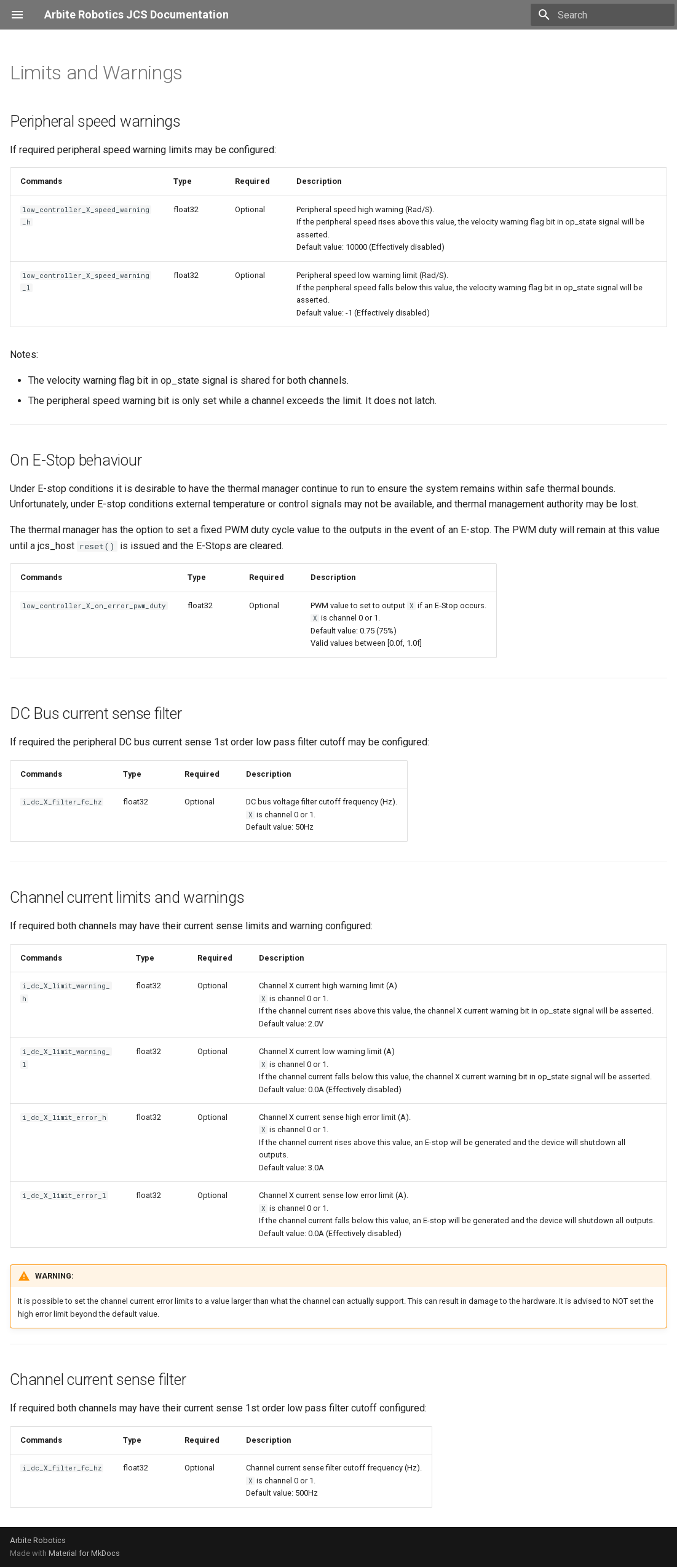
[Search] (603, 15)
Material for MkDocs (84, 1553)
